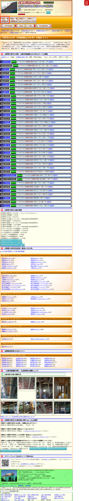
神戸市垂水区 (40, 283)
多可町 (7, 310)
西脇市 (36, 322)
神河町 (37, 277)
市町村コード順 (12, 251)
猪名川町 (38, 266)
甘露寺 (6, 77)
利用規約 (28, 485)
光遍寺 (7, 100)
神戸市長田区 (40, 285)
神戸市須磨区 (10, 283)
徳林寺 (7, 171)
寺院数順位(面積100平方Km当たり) (10, 245)
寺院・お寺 (4, 498)
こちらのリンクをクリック (31, 431)
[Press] (14, 62)
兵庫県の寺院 (14, 32)
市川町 (8, 266)
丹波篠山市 (39, 312)
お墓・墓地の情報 (46, 494)
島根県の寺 (19, 364)
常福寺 (7, 126)
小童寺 (7, 111)
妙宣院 (7, 202)
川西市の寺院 (29, 32)
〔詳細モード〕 (5, 57)
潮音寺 (7, 160)
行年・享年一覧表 (19, 500)
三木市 (6, 339)
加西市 (36, 275)
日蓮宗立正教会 (10, 179)
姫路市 (36, 329)
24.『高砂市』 (21, 26)
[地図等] (51, 62)
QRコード (47, 459)
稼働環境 (21, 485)
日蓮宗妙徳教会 (10, 175)
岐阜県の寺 (47, 358)
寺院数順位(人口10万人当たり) (9, 243)
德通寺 (7, 168)
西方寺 (7, 145)
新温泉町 (39, 299)
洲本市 (6, 301)
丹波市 (6, 314)
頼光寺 (7, 206)
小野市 (35, 268)
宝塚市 (37, 310)
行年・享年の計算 (6, 496)
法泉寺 (7, 194)
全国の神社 (25, 30)
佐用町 (8, 297)
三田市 (36, 297)
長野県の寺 (33, 358)
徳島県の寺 (19, 366)
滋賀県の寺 (47, 360)
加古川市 (8, 275)
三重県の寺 (33, 360)
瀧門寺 (7, 156)
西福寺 (7, 141)
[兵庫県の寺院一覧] (22, 57)
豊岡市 (36, 314)
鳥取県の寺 (5, 364)
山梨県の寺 (19, 358)
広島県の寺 (47, 364)
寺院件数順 (21, 251)
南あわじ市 (39, 339)
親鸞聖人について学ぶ (20, 494)
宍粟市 (6, 299)
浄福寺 (7, 134)
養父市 (6, 346)
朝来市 (36, 260)
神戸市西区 (39, 287)
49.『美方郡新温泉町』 (43, 26)
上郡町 (9, 279)
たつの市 (7, 312)
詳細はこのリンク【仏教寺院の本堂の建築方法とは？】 (17, 416)
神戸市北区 (39, 281)
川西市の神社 (55, 30)
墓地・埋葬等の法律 (33, 494)
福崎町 (8, 331)
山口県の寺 (5, 366)
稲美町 (8, 268)
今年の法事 (17, 498)
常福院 (7, 122)
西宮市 (8, 322)
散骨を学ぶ (44, 496)
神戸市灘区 (10, 287)
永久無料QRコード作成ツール (29, 464)
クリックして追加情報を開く (10, 491)
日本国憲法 (44, 498)
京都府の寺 (5, 362)
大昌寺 (7, 153)
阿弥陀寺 (7, 62)
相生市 (7, 258)
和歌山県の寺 (48, 362)
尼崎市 (37, 262)
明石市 (36, 258)
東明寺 (7, 164)
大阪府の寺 (19, 362)
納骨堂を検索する (32, 498)
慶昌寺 (6, 88)
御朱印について (5, 500)
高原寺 (7, 103)
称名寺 (7, 115)
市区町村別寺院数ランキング (9, 240)
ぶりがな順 (3, 251)
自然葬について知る (59, 494)
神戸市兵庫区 (41, 289)
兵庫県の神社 (40, 30)
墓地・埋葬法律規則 (6, 494)
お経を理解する (58, 496)
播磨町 (8, 329)
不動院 (7, 183)
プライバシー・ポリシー (9, 485)
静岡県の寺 (5, 360)
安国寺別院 (7, 65)
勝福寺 (7, 107)
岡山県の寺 (33, 364)
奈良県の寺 (33, 362)
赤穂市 (6, 260)
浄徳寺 (7, 130)
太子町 (8, 308)
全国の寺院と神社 (7, 30)
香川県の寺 (33, 366)
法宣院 (7, 190)
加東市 (6, 277)
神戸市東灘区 (12, 289)
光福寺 (7, 96)
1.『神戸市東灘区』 (8, 26)
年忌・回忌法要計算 (19, 496)
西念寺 (7, 137)
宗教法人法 (31, 496)
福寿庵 (7, 187)
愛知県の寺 (19, 360)
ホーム (48, 12)
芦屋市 (6, 262)
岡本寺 (6, 69)
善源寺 (7, 149)
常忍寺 (7, 119)
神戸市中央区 (12, 285)
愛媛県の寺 (47, 366)
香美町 (36, 279)
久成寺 (6, 84)
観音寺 (6, 81)
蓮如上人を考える (59, 498)
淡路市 (6, 264)
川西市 (7, 281)
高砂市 (36, 308)
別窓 (20, 240)
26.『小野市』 (29, 26)
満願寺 (7, 198)
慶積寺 (6, 92)
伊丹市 (36, 264)
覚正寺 (6, 73)
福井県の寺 (5, 358)
